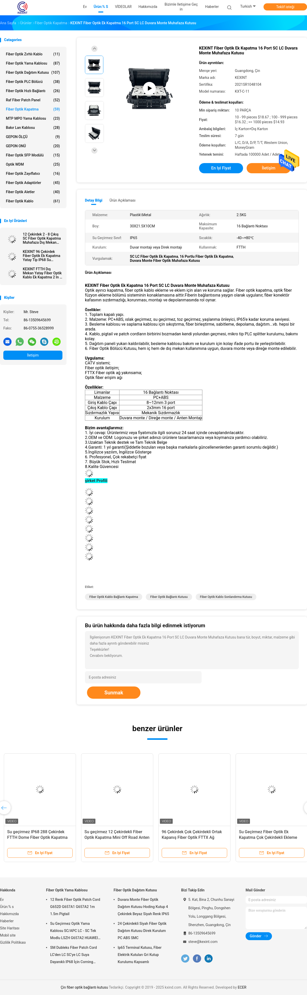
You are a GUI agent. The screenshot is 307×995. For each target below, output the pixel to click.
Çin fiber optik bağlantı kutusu (84, 987)
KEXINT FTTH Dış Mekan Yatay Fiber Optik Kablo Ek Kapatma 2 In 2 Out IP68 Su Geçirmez (42, 273)
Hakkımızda (9, 914)
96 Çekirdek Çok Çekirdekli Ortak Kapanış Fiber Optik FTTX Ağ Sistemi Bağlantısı (192, 837)
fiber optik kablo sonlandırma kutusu (226, 597)
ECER (242, 987)
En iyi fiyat (221, 168)
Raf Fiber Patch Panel (33, 100)
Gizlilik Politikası (13, 942)
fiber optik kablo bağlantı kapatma (113, 597)
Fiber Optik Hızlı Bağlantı (33, 90)
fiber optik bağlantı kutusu (169, 597)
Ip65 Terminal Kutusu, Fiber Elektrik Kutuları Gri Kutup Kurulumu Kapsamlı (140, 954)
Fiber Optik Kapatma (33, 109)
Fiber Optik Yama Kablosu (33, 63)
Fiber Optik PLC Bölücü (33, 81)
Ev (2, 900)
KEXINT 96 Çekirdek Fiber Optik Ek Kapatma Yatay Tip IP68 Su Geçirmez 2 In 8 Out (41, 256)
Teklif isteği (285, 7)
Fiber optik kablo (33, 201)
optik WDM (33, 164)
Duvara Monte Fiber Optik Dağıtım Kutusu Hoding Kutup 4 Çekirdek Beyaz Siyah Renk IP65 (143, 907)
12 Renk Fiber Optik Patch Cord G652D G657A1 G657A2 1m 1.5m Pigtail (75, 907)
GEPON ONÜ (33, 146)
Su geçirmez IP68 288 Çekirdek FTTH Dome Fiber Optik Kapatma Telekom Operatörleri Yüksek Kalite (39, 837)
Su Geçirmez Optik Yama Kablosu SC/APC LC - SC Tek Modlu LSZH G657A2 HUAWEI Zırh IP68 (74, 931)
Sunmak (113, 693)
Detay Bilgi (93, 200)
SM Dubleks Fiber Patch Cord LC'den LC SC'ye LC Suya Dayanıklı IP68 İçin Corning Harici (73, 955)
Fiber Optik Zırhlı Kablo (33, 54)
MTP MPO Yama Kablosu (33, 118)
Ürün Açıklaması (122, 200)
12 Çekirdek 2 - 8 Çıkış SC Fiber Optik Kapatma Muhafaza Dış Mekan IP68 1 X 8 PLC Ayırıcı (42, 238)
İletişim (33, 355)
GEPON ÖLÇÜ (33, 136)
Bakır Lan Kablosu (33, 127)
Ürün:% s (7, 907)
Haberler (7, 921)
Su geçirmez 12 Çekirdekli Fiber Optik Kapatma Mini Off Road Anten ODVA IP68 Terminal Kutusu (116, 837)
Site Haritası (9, 928)
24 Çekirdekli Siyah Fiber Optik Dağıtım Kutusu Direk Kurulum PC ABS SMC (142, 931)
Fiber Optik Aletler (33, 191)
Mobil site (8, 935)
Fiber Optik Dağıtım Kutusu (33, 72)
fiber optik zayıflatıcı (33, 173)
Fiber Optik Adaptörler (33, 182)
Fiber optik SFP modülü (33, 155)
